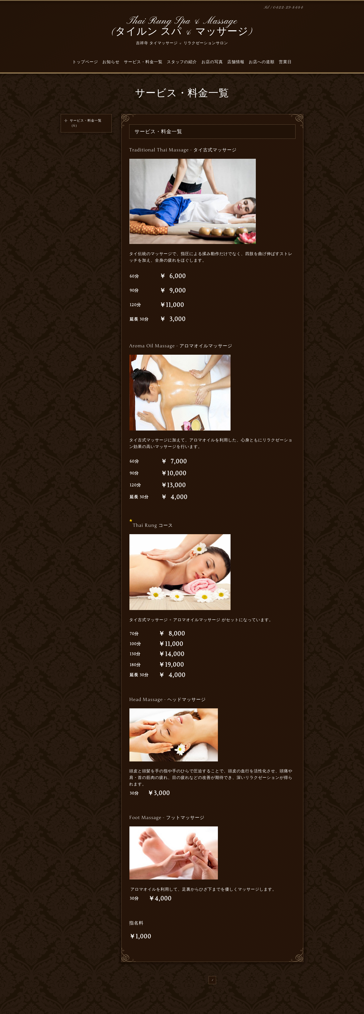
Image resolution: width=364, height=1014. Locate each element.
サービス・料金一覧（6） (86, 123)
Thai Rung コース (153, 525)
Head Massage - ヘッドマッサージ (167, 699)
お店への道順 (262, 61)
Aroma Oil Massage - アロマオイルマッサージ (180, 346)
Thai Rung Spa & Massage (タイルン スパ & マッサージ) (182, 26)
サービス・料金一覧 (143, 61)
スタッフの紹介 (182, 61)
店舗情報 (235, 61)
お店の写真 (212, 61)
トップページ (85, 61)
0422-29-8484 (288, 7)
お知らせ (111, 61)
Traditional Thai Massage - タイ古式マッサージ (183, 150)
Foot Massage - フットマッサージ (166, 817)
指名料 (136, 923)
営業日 (285, 61)
